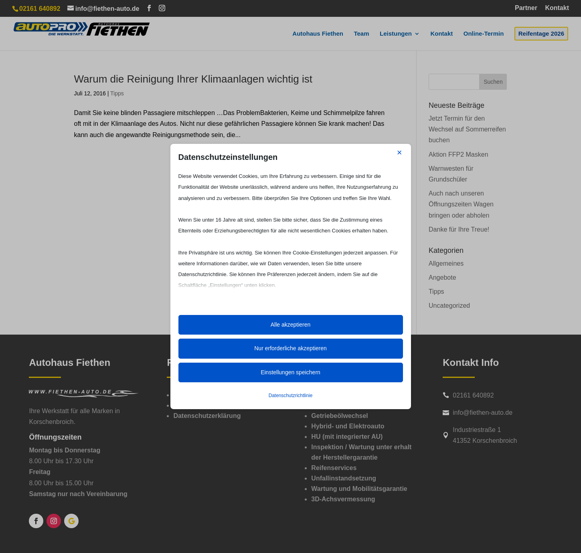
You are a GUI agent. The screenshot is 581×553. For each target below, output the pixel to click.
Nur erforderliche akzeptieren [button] (290, 348)
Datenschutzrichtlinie (291, 395)
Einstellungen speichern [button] (290, 372)
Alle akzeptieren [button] (291, 324)
